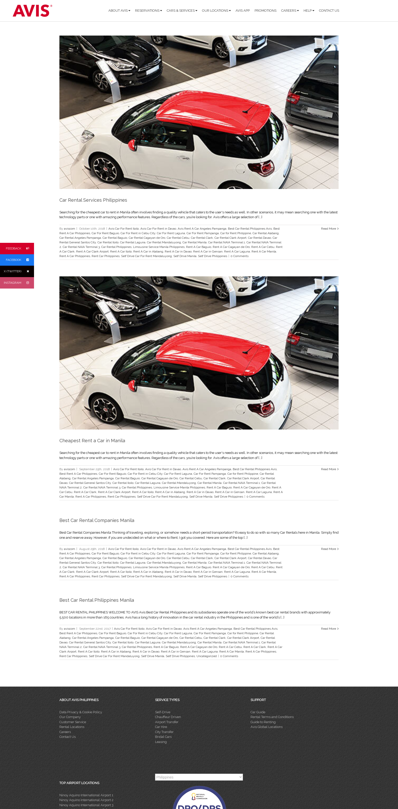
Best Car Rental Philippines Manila (96, 600)
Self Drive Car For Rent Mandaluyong (146, 256)
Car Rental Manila (195, 242)
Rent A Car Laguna (237, 251)
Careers (65, 732)
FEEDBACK (20, 248)
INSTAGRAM (19, 283)
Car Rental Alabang (266, 233)
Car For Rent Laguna (171, 233)
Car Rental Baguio (115, 238)
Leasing (161, 742)
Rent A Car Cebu (262, 247)
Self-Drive (162, 712)
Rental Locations (71, 727)
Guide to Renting (263, 722)
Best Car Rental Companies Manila (96, 520)
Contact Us (67, 737)
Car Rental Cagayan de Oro (147, 238)
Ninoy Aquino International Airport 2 (86, 800)
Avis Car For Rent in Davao (158, 228)
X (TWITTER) (19, 271)
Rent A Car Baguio (198, 247)
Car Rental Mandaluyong (164, 242)
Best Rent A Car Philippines (78, 473)
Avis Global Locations (267, 727)
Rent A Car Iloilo (121, 251)
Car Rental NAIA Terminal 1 (226, 242)
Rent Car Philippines (106, 256)
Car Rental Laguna (132, 242)
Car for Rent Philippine (235, 233)
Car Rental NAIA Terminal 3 (81, 247)
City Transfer (164, 732)
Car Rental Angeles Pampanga (80, 238)
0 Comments (239, 256)
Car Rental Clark (202, 238)
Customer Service (72, 722)
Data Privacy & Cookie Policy (80, 712)
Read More (328, 228)
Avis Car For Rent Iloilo (123, 228)
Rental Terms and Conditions (272, 717)
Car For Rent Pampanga (203, 233)
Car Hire (161, 727)
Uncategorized (206, 656)
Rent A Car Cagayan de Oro (231, 247)
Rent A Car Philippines (74, 256)
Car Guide (258, 712)
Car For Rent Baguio (105, 233)
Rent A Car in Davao (178, 251)
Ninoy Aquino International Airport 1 (86, 795)
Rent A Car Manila (264, 251)
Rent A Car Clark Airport (92, 251)
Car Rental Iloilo (108, 242)
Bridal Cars (163, 737)
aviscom (69, 228)
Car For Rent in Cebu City (138, 233)
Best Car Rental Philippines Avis (250, 228)
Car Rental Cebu (178, 238)
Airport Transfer (166, 722)
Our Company (70, 717)
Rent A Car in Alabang (148, 251)
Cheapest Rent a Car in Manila (92, 440)
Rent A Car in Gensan (208, 251)
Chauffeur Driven (168, 717)
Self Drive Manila (184, 256)
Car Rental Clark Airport (230, 238)
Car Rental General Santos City (90, 483)
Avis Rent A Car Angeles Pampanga (202, 228)
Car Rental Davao (259, 238)
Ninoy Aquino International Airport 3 (86, 805)
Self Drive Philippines (212, 256)
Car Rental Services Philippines (93, 200)
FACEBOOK (20, 260)
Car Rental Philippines (116, 247)
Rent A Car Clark (85, 492)
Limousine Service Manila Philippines (159, 247)
